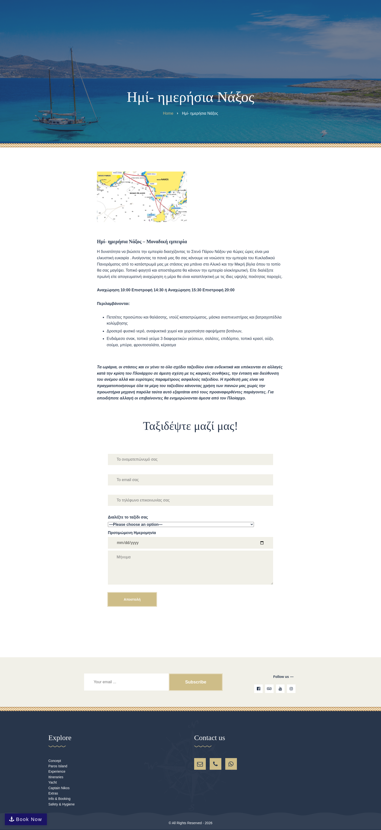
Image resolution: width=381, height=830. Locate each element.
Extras (53, 793)
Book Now (29, 819)
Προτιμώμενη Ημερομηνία (190, 568)
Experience (56, 771)
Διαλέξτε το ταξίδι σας (190, 521)
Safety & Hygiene (61, 804)
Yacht (52, 782)
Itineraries (55, 777)
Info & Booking (59, 799)
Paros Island (57, 766)
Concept (54, 761)
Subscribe (195, 682)
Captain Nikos (58, 788)
